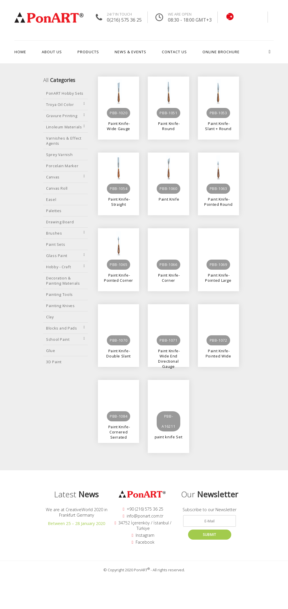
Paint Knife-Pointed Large (218, 278)
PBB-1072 (218, 340)
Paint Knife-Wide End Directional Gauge (168, 353)
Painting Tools (59, 294)
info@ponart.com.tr (143, 516)
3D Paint (54, 361)
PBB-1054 (118, 188)
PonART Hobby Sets (65, 93)
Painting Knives (60, 305)
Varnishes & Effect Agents (64, 141)
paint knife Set (169, 436)
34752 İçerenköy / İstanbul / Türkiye (143, 525)
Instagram (143, 535)
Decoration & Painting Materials (63, 280)
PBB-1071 (168, 340)
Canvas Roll (57, 188)
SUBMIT (209, 534)
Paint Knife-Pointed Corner (118, 278)
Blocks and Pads (65, 328)
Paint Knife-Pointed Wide (218, 353)
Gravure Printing (65, 115)
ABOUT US (52, 51)
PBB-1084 (118, 416)
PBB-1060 (168, 188)
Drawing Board (60, 221)
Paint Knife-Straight (118, 202)
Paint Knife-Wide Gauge (118, 126)
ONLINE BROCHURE (221, 51)
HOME (20, 51)
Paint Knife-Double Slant (118, 353)
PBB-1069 (218, 264)
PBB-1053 (218, 112)
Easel (51, 199)
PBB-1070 (118, 340)
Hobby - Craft (65, 266)
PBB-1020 (118, 112)
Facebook (143, 542)
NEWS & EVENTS (130, 51)
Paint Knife (168, 199)
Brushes (65, 233)
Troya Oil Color (65, 104)
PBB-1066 (168, 264)
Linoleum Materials (65, 127)
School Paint (65, 339)
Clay (50, 316)
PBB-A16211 (168, 421)
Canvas (65, 177)
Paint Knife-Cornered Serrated (118, 429)
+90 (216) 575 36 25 (143, 509)
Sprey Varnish (59, 154)
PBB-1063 (218, 188)
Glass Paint (65, 255)
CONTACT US (174, 51)
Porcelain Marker (62, 165)
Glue (50, 350)
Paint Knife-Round (168, 126)
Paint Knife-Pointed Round (218, 202)
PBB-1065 (118, 264)
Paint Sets (55, 244)
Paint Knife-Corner (168, 278)
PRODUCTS (88, 51)
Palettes (54, 210)
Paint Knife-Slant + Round (218, 126)
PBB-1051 (168, 112)
